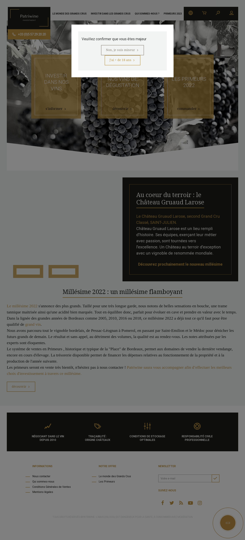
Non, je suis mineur (120, 51)
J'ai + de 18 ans (120, 62)
